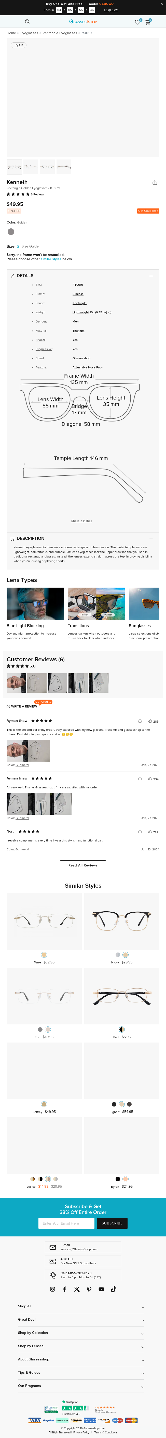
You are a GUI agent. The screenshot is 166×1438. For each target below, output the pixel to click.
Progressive (44, 349)
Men (76, 321)
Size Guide (30, 246)
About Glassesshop (33, 1359)
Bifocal (40, 340)
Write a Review (24, 706)
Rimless (78, 294)
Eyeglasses (29, 33)
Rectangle (80, 303)
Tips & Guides (29, 1372)
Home (11, 33)
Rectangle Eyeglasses (60, 33)
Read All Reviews (83, 865)
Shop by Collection (33, 1333)
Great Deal (26, 1319)
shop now (111, 9)
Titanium (79, 330)
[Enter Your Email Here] (66, 1223)
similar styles (51, 259)
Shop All (24, 1306)
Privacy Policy (81, 1432)
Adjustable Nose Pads (88, 367)
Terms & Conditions (105, 1432)
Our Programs (29, 1386)
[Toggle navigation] (18, 21)
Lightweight (81, 312)
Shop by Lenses (31, 1346)
